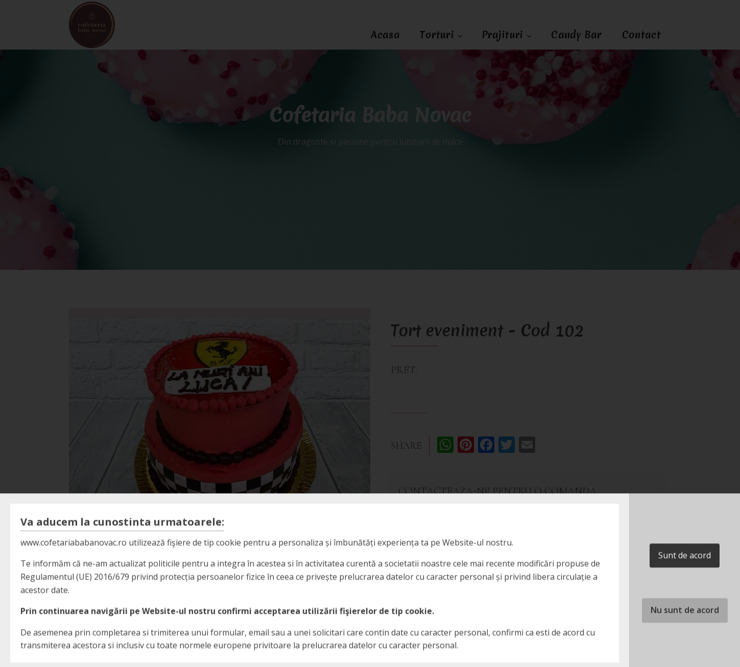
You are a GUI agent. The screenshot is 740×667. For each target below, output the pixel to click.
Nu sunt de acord (685, 632)
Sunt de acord (684, 578)
